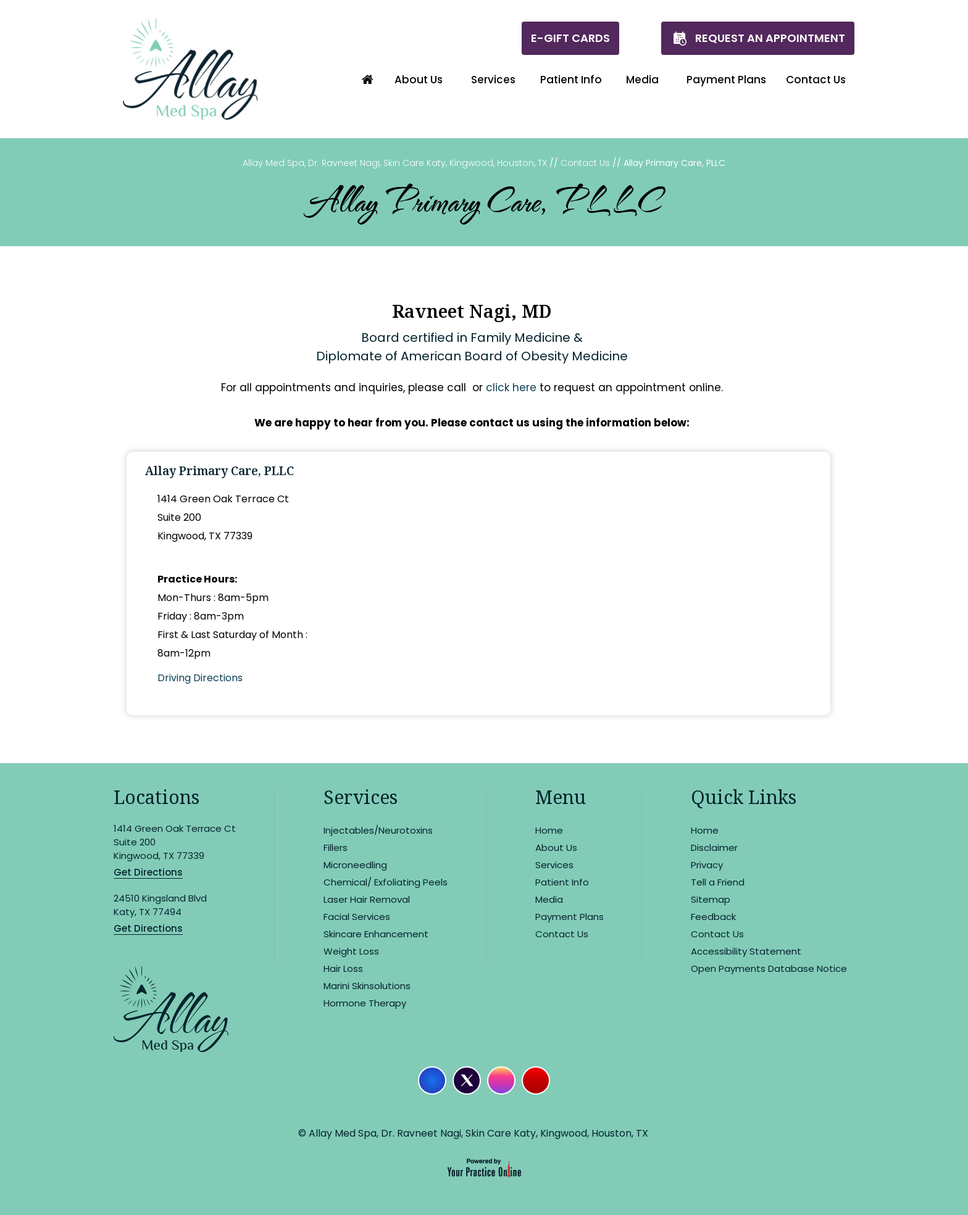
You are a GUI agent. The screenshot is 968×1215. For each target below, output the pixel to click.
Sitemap (710, 899)
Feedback (713, 916)
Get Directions (148, 872)
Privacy (707, 864)
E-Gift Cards (570, 38)
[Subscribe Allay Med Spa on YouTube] (536, 1080)
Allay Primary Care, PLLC (219, 471)
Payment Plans (569, 916)
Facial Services (356, 916)
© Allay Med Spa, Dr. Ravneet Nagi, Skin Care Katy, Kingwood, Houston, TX (473, 1133)
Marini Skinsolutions (367, 985)
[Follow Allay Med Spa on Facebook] (432, 1080)
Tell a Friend (718, 882)
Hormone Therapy (364, 1003)
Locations (156, 797)
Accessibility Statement (746, 951)
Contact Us (585, 163)
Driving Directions (200, 678)
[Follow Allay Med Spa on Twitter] (467, 1080)
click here (511, 387)
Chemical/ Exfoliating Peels (385, 882)
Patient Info (562, 882)
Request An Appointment (770, 38)
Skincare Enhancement (375, 933)
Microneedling (355, 864)
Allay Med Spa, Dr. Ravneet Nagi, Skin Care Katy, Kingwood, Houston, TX (395, 163)
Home (549, 830)
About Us (556, 847)
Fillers (335, 847)
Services (360, 797)
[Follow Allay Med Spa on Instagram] (501, 1080)
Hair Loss (343, 968)
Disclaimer (714, 847)
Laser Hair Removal (366, 899)
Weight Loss (351, 951)
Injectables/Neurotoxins (378, 830)
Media (549, 899)
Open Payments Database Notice (769, 968)
